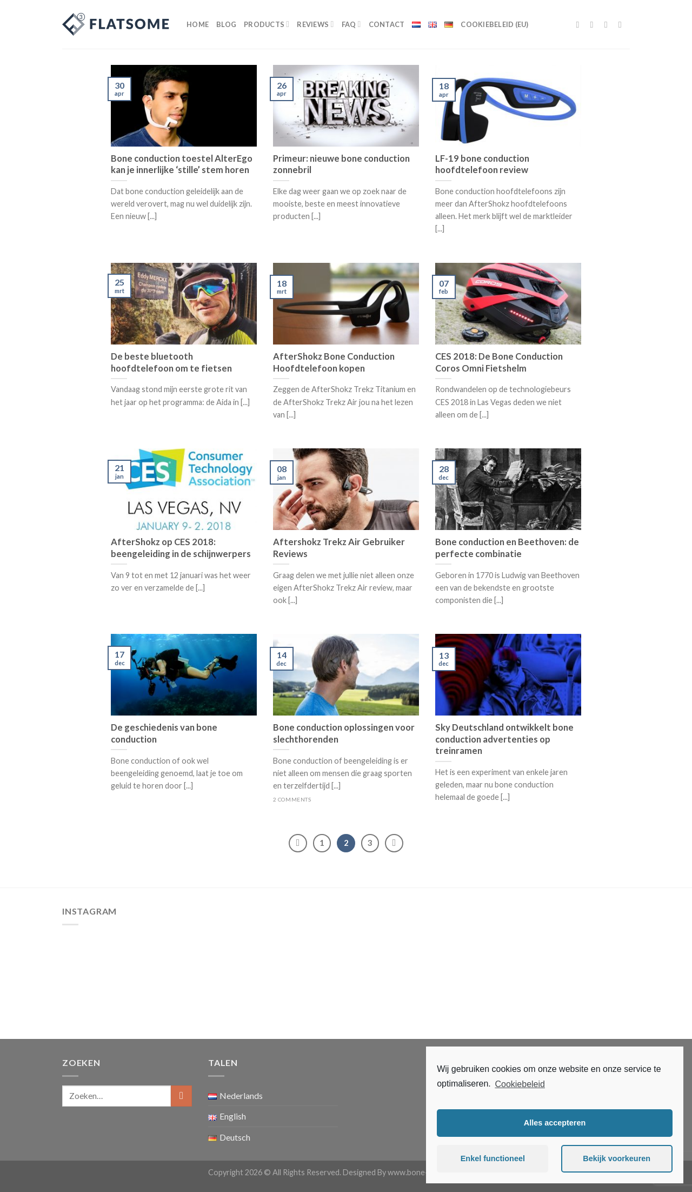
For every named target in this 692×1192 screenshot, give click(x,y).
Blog (226, 24)
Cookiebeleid (520, 1084)
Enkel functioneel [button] (493, 1158)
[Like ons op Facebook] (580, 24)
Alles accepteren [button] (554, 1122)
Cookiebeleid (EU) (494, 24)
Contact (387, 24)
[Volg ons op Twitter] (608, 24)
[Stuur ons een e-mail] (622, 24)
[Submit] (181, 1096)
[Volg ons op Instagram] (594, 24)
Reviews (315, 24)
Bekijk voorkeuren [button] (616, 1158)
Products (266, 24)
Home (198, 24)
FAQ (351, 24)
